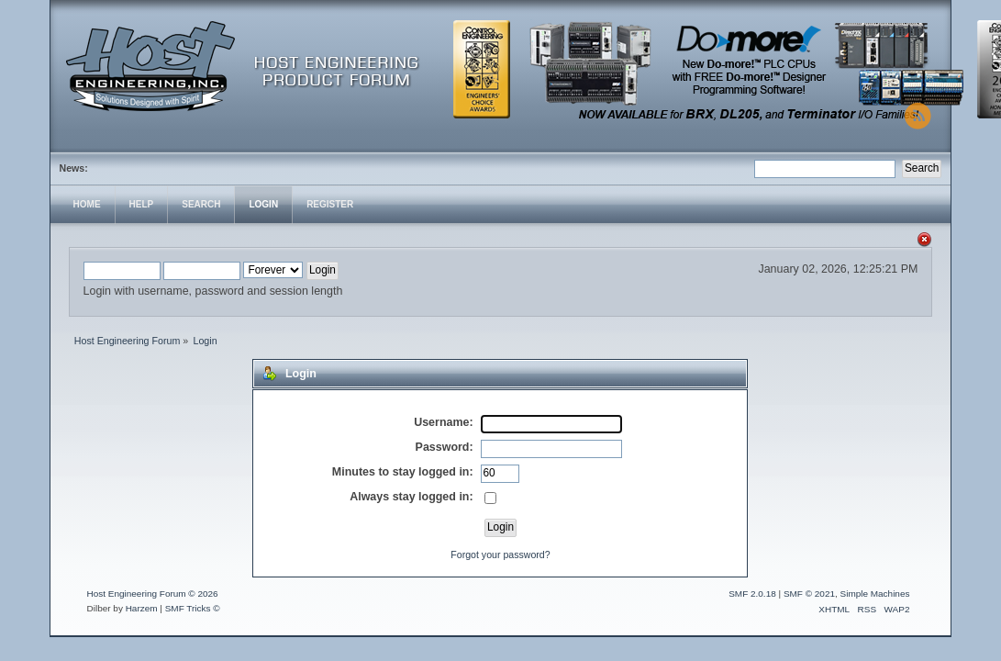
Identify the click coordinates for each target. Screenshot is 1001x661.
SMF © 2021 (809, 593)
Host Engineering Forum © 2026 (152, 593)
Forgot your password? (500, 554)
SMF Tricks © (192, 608)
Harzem (142, 608)
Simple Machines (875, 593)
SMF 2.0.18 (752, 593)
